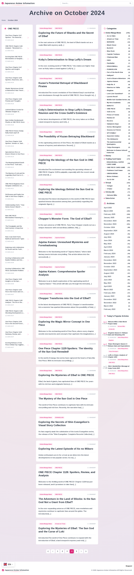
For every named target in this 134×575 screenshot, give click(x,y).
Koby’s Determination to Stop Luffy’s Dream (64, 59)
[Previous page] (53, 551)
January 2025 (109, 217)
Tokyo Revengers (117, 147)
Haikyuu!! (117, 75)
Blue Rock (117, 51)
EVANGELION (59, 417)
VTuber (117, 189)
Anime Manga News (46, 28)
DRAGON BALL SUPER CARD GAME (117, 163)
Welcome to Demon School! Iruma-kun (117, 151)
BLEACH (117, 48)
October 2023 (109, 267)
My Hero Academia (117, 103)
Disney (117, 156)
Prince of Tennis (117, 115)
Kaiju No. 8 (117, 84)
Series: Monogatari (117, 127)
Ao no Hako (117, 36)
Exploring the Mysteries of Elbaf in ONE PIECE (66, 375)
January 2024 (109, 257)
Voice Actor (117, 198)
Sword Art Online (117, 136)
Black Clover (117, 45)
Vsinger (117, 186)
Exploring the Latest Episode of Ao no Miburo (65, 448)
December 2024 (110, 221)
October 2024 (109, 227)
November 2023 (110, 263)
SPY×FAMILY (117, 133)
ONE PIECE (58, 28)
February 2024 (109, 253)
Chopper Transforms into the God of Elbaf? (64, 298)
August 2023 (109, 273)
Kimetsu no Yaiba (117, 87)
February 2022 (109, 309)
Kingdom (117, 90)
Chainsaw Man (117, 57)
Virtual (117, 183)
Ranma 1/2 (117, 118)
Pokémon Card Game (117, 170)
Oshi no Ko (117, 112)
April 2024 (108, 247)
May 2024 (107, 244)
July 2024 (107, 237)
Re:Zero (117, 121)
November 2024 (110, 224)
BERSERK (117, 42)
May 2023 (107, 283)
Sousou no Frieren (117, 130)
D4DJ (117, 60)
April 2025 (108, 208)
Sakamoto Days (117, 124)
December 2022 (110, 299)
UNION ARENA (117, 173)
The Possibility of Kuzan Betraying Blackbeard (66, 136)
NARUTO (117, 106)
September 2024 (110, 230)
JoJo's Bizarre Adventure (117, 78)
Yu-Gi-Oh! (117, 179)
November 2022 (110, 303)
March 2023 (108, 289)
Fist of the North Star (117, 72)
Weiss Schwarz (117, 176)
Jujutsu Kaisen (60, 237)
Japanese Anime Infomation (18, 3)
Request (129, 566)
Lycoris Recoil (117, 96)
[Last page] (86, 551)
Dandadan (117, 63)
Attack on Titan (60, 524)
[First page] (48, 551)
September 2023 (110, 270)
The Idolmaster (117, 139)
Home (4, 20)
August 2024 (109, 234)
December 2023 (110, 260)
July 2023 (107, 276)
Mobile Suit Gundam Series (117, 100)
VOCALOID (117, 192)
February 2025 (109, 214)
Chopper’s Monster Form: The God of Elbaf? (65, 218)
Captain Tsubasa (117, 54)
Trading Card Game (117, 159)
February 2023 (109, 293)
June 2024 (108, 240)
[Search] (130, 3)
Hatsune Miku (117, 195)
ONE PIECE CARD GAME (117, 167)
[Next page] (81, 551)
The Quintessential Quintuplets (117, 143)
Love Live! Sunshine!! (117, 94)
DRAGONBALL (117, 66)
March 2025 (108, 211)
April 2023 (108, 286)
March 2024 (108, 250)
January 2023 (109, 296)
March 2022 (108, 306)
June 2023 (108, 280)
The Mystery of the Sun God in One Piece (62, 398)
